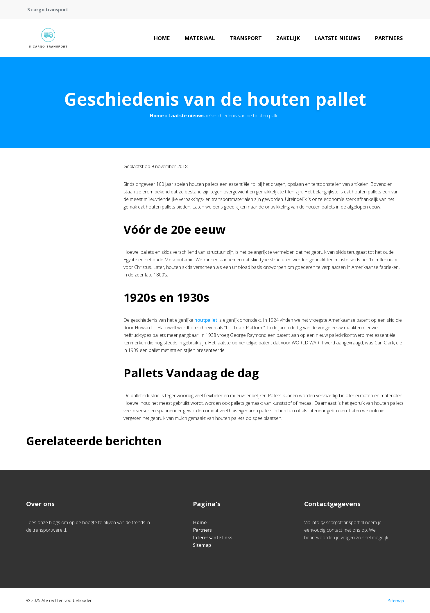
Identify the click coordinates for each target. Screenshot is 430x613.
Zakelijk (288, 38)
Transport (246, 38)
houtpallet (205, 320)
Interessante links (212, 537)
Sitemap (202, 545)
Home (162, 38)
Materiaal (199, 38)
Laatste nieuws (337, 38)
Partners (389, 38)
